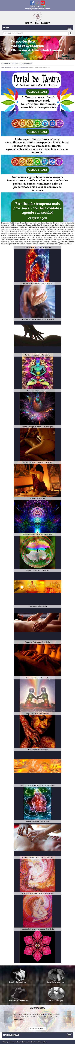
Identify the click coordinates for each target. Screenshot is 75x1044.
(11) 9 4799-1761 (36, 6)
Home (2, 67)
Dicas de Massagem (56, 994)
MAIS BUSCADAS (11, 1035)
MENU (6, 28)
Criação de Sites (36, 1042)
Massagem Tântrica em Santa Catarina (16, 67)
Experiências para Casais (56, 975)
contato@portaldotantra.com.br (37, 9)
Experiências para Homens (18, 975)
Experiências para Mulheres (19, 994)
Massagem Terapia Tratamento (20, 1042)
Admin (45, 1042)
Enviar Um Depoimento (37, 1028)
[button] (5, 48)
